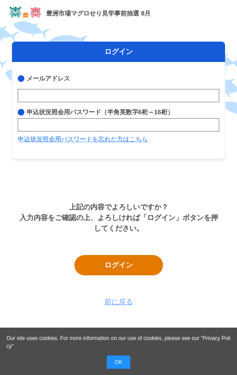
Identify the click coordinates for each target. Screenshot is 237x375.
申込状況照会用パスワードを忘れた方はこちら (83, 139)
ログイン (119, 265)
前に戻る (119, 301)
